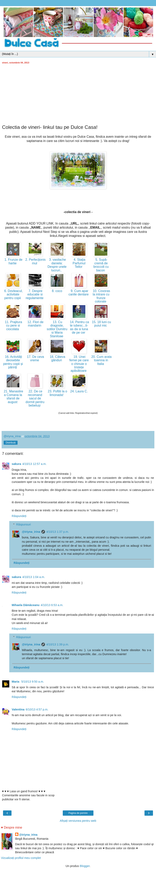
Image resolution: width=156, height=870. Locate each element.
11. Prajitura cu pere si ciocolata (13, 325)
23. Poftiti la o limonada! (57, 393)
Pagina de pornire (78, 813)
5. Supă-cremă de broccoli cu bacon (101, 265)
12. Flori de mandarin (35, 323)
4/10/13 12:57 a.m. (34, 463)
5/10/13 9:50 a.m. (32, 681)
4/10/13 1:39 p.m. (57, 644)
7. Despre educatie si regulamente (35, 294)
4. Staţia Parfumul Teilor (79, 263)
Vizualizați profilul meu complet (21, 857)
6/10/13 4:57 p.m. (37, 709)
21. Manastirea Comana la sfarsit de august (13, 396)
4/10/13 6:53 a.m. (52, 605)
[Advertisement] (78, 94)
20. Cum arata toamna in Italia (101, 360)
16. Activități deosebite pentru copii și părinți (13, 362)
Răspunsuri (23, 524)
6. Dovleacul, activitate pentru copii (13, 294)
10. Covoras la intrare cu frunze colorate (101, 296)
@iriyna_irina (31, 531)
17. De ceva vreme (35, 358)
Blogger (85, 866)
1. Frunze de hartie (13, 261)
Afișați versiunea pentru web (78, 820)
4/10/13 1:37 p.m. (57, 531)
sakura (16, 463)
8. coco (57, 291)
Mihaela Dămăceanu (26, 605)
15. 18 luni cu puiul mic (101, 323)
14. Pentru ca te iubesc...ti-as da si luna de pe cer (79, 327)
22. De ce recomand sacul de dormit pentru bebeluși (35, 398)
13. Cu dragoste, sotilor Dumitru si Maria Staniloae (57, 329)
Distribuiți (11, 442)
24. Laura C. (79, 391)
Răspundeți (19, 516)
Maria (16, 681)
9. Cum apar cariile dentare (79, 292)
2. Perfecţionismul (35, 261)
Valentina (18, 709)
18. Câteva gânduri (57, 358)
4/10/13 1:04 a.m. (33, 577)
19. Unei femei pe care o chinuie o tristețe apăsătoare (79, 364)
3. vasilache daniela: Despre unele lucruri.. (56, 265)
